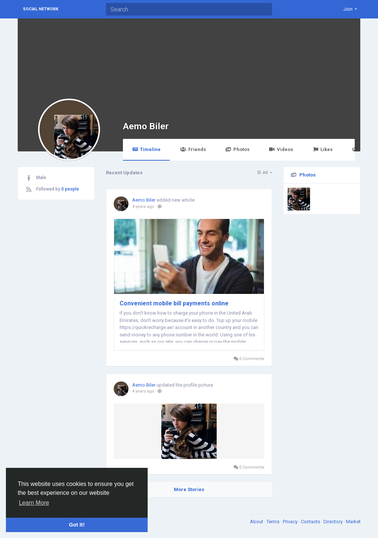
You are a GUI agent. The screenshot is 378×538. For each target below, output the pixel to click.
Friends (193, 149)
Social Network (40, 9)
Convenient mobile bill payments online (174, 303)
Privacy (291, 521)
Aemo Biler (146, 126)
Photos (238, 149)
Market (353, 521)
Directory (333, 521)
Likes (323, 149)
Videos (281, 149)
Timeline (146, 149)
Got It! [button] (77, 525)
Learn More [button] (34, 503)
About (257, 521)
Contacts (311, 521)
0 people (70, 189)
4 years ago (143, 206)
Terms (274, 521)
